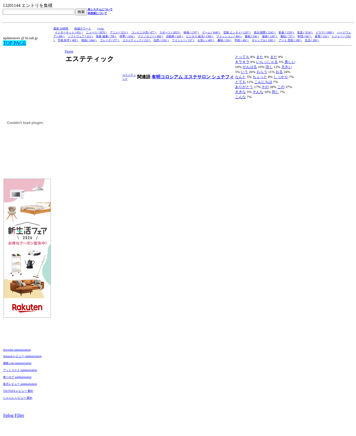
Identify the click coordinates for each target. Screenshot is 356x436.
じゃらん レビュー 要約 (17, 397)
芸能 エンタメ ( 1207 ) (237, 32)
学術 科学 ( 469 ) (68, 40)
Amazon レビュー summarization (22, 356)
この (281, 87)
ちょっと (260, 77)
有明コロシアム (168, 76)
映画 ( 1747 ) (191, 32)
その (265, 87)
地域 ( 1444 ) (89, 40)
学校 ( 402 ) (241, 40)
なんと (240, 77)
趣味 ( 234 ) (224, 40)
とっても (242, 57)
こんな (240, 97)
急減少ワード (83, 28)
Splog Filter (13, 415)
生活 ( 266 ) (312, 40)
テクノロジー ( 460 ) (151, 36)
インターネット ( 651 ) (69, 32)
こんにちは (263, 82)
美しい (290, 62)
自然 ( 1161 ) (161, 40)
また (259, 57)
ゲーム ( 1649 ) (211, 32)
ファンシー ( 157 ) (183, 40)
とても (240, 82)
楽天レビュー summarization (20, 383)
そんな (258, 92)
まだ (273, 57)
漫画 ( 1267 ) (270, 36)
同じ (275, 92)
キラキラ (242, 62)
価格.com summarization (17, 363)
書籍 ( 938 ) (252, 36)
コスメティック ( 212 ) (136, 40)
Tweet (69, 51)
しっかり (281, 77)
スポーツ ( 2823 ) (170, 32)
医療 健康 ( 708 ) (106, 36)
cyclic (101, 28)
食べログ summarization (17, 376)
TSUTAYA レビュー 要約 (18, 390)
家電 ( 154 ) (322, 36)
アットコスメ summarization (20, 370)
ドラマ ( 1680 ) (325, 32)
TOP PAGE (14, 43)
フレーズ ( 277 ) (110, 40)
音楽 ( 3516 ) (305, 32)
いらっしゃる (267, 62)
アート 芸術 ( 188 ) (290, 40)
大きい (286, 67)
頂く (269, 67)
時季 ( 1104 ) (127, 36)
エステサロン (198, 76)
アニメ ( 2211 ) (119, 32)
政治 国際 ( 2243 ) (265, 32)
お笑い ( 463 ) (206, 40)
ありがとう (244, 87)
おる (279, 72)
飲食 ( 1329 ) (287, 32)
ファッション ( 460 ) (229, 36)
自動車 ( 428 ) (174, 36)
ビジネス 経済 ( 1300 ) (200, 36)
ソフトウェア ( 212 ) (80, 36)
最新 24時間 (61, 28)
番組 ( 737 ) (287, 36)
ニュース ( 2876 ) (96, 32)
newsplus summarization (17, 349)
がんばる (250, 67)
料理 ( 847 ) (305, 36)
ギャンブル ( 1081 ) (264, 40)
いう (244, 72)
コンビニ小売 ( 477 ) (144, 32)
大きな (240, 92)
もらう (261, 72)
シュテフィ (223, 76)
